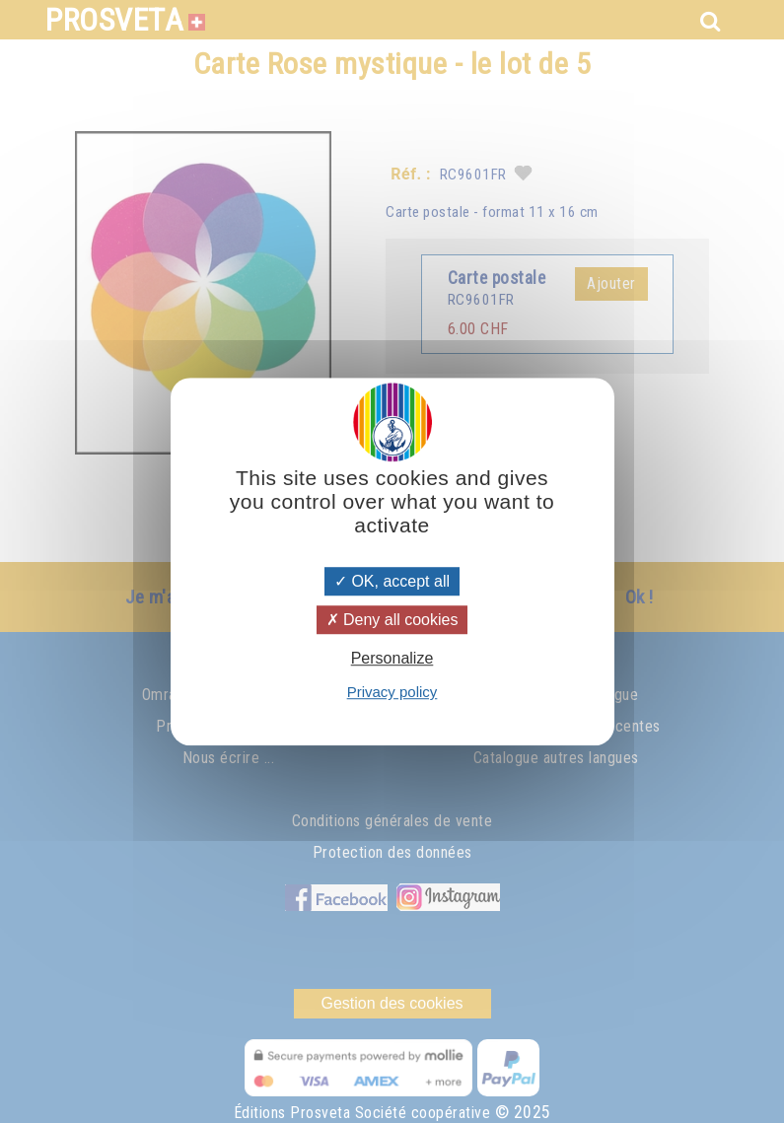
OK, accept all (392, 581)
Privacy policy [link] (392, 691)
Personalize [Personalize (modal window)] (392, 658)
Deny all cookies (392, 619)
